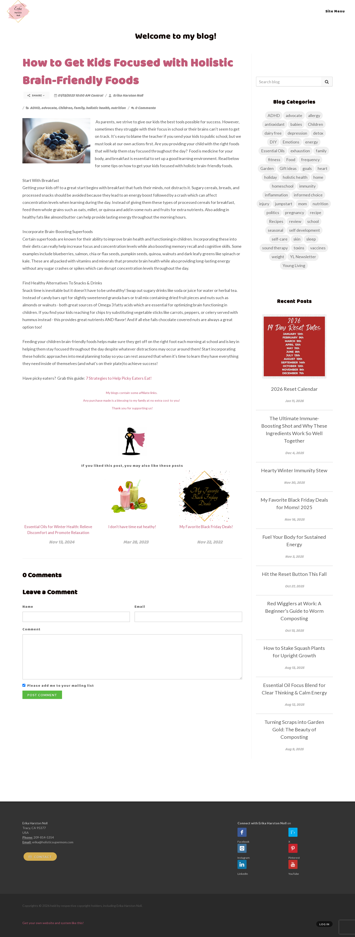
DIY (273, 141)
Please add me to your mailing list (60, 685)
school (313, 221)
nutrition (118, 107)
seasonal (275, 230)
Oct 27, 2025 (294, 586)
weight (278, 256)
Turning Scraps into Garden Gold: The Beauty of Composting (294, 729)
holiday (270, 177)
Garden (267, 168)
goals (307, 168)
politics (272, 212)
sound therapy (275, 247)
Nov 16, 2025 (294, 519)
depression (297, 133)
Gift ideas (288, 168)
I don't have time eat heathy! (132, 526)
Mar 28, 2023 (135, 542)
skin (296, 238)
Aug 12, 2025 (294, 704)
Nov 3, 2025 (294, 556)
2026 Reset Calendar (294, 389)
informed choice (308, 194)
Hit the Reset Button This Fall (294, 574)
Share (36, 95)
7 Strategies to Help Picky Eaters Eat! (119, 378)
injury (264, 203)
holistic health (97, 107)
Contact (40, 857)
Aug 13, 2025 (294, 667)
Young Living (294, 265)
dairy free (273, 133)
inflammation (276, 194)
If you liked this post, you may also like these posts (132, 465)
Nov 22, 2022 (209, 542)
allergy (314, 115)
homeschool (282, 186)
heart (322, 168)
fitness (274, 159)
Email (139, 606)
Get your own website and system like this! (53, 923)
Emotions (291, 141)
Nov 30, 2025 (294, 482)
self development (304, 230)
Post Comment (42, 695)
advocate (49, 107)
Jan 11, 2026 (294, 400)
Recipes (276, 221)
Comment (31, 629)
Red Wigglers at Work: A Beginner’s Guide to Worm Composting (294, 610)
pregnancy (294, 212)
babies (296, 124)
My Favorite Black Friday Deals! (206, 526)
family (79, 107)
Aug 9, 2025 (294, 749)
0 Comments (143, 107)
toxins (299, 247)
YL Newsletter (303, 256)
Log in (324, 924)
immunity (307, 186)
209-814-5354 (44, 837)
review (295, 221)
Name (27, 606)
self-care (280, 238)
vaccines (318, 247)
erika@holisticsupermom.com (52, 842)
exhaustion (300, 150)
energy (311, 141)
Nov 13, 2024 (61, 542)
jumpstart (283, 203)
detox (318, 133)
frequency (310, 159)
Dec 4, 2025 (294, 452)
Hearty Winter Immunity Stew (294, 470)
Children (65, 107)
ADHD (35, 107)
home (318, 177)
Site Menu (335, 11)
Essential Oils (273, 150)
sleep (311, 238)
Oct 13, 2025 (294, 630)
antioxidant (275, 124)
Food (290, 159)
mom (302, 203)
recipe (315, 212)
